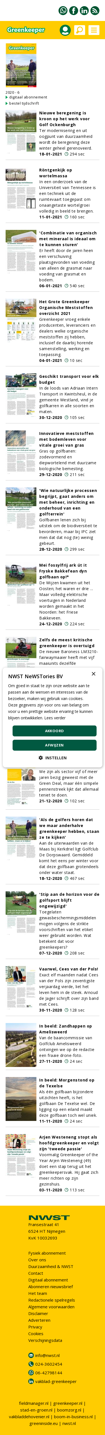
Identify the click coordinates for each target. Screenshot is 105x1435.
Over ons (37, 1259)
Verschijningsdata (45, 1340)
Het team (37, 1293)
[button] (53, 757)
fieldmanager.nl (33, 1403)
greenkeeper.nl (67, 1403)
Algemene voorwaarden (51, 1306)
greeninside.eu (43, 1423)
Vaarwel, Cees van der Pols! (68, 969)
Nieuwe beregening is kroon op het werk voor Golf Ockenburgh (64, 118)
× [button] (93, 674)
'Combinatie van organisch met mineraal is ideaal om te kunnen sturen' (68, 238)
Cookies (35, 1333)
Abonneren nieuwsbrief (50, 1286)
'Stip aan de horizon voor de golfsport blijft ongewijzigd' (69, 900)
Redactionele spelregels (51, 1300)
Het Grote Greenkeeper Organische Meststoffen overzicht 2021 (66, 307)
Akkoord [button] (54, 730)
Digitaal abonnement (48, 1280)
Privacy (35, 1327)
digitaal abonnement (28, 97)
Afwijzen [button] (54, 745)
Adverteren (39, 1320)
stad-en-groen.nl (36, 1410)
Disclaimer (38, 1313)
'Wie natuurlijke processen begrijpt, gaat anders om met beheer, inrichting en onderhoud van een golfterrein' (68, 502)
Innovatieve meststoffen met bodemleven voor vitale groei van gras (66, 439)
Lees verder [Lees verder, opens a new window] (55, 717)
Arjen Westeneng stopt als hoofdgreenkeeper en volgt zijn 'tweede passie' (69, 1142)
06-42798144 (48, 1372)
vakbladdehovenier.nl (29, 1416)
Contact (35, 1273)
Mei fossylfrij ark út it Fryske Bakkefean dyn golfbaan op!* (63, 570)
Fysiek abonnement (47, 1253)
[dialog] (52, 718)
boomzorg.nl (69, 1410)
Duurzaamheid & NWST (50, 1266)
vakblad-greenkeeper (56, 1381)
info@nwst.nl (47, 1355)
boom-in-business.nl (73, 1416)
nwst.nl (69, 1423)
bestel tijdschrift (24, 103)
